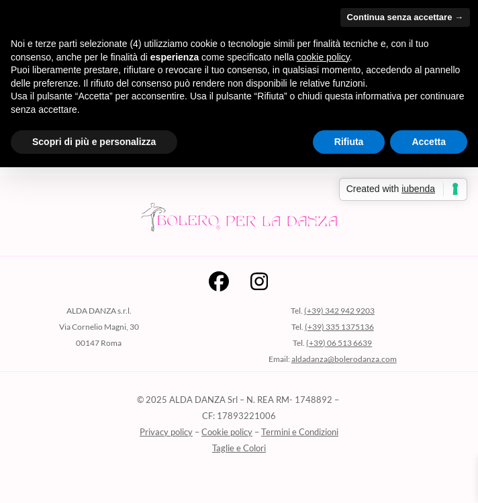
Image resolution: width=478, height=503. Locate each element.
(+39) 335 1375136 (339, 327)
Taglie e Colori (239, 448)
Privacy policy (166, 431)
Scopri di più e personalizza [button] (94, 141)
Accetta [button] (429, 141)
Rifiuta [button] (349, 141)
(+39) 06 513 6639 (339, 343)
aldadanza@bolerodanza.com (344, 359)
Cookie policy (226, 431)
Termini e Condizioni (299, 431)
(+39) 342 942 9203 (339, 311)
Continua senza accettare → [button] (405, 17)
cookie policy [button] (323, 57)
